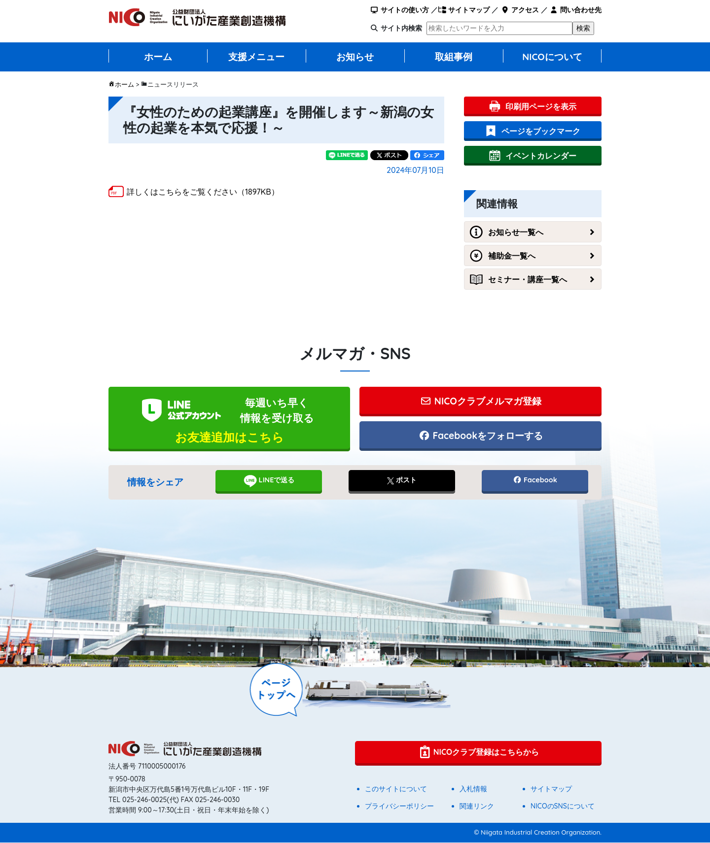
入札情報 (473, 789)
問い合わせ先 (576, 9)
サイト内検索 (401, 28)
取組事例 (453, 57)
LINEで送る (269, 481)
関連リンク (477, 806)
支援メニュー (256, 57)
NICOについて (552, 57)
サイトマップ (464, 9)
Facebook (535, 480)
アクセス (519, 9)
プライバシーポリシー (399, 806)
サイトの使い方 (399, 9)
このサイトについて (396, 789)
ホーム (158, 57)
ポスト (402, 480)
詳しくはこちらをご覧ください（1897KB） (203, 192)
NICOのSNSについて (563, 806)
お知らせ (355, 57)
